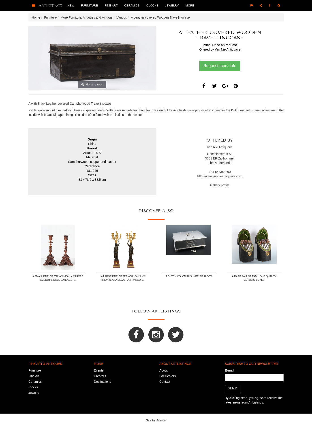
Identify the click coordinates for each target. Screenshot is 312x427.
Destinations (102, 381)
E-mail (229, 370)
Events (99, 370)
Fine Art (111, 5)
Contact (164, 381)
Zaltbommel (226, 158)
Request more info (219, 66)
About (163, 370)
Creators (100, 376)
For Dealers (167, 376)
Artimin (161, 420)
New (71, 5)
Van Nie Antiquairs (227, 49)
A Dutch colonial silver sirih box (189, 276)
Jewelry (172, 5)
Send (232, 388)
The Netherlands (219, 163)
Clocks (152, 5)
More (190, 5)
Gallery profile (219, 185)
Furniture (89, 5)
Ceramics (132, 5)
